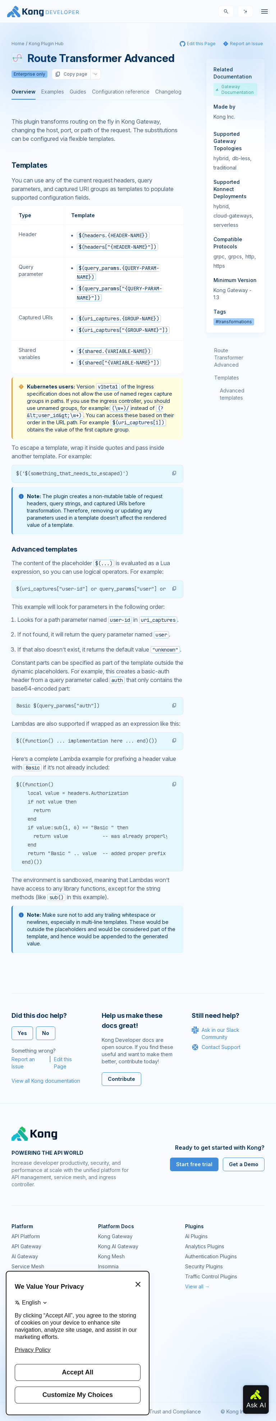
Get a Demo (243, 1164)
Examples (52, 92)
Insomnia (108, 1266)
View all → (197, 1286)
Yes (22, 1033)
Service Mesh (28, 1266)
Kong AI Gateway (118, 1246)
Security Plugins (204, 1266)
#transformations (234, 321)
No (45, 1033)
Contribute (121, 1079)
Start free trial (194, 1164)
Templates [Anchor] (29, 165)
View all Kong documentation (46, 1081)
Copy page (71, 74)
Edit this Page (63, 1062)
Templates (226, 378)
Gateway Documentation (235, 89)
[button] (174, 473)
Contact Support (216, 1047)
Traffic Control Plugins (211, 1276)
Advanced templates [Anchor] (44, 549)
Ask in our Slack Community (215, 1033)
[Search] (226, 11)
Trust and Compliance (175, 1411)
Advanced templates (232, 394)
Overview (24, 92)
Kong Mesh (111, 1256)
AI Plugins (196, 1236)
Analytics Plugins (204, 1246)
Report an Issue (23, 1062)
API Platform (26, 1236)
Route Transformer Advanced (228, 357)
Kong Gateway (115, 1236)
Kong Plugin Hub (46, 43)
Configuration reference (121, 92)
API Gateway (26, 1246)
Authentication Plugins (211, 1256)
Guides (78, 92)
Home (18, 43)
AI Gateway (25, 1256)
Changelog (168, 92)
